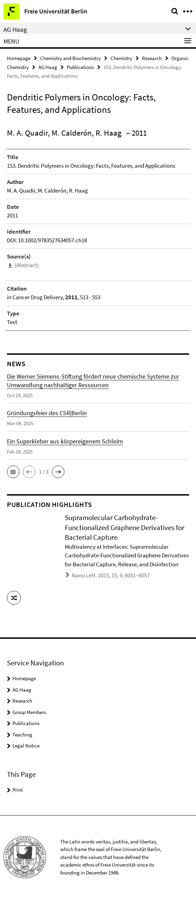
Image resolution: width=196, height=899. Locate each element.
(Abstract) (27, 265)
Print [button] (17, 789)
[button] (13, 472)
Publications (80, 67)
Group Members (29, 712)
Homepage (18, 58)
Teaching (22, 734)
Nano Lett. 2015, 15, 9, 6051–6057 (111, 575)
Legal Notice (25, 745)
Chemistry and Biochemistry (70, 58)
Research (152, 58)
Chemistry (121, 58)
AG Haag (47, 67)
